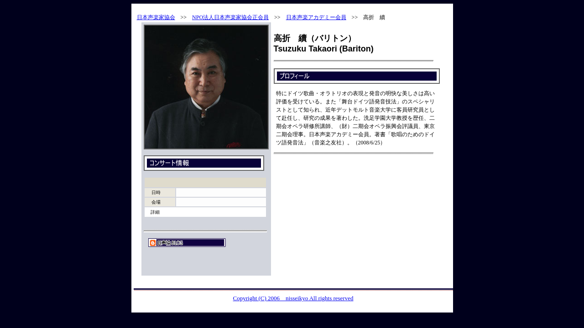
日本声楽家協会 (156, 17)
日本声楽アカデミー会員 (316, 17)
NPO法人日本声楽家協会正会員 (230, 17)
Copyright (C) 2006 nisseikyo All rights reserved (293, 298)
